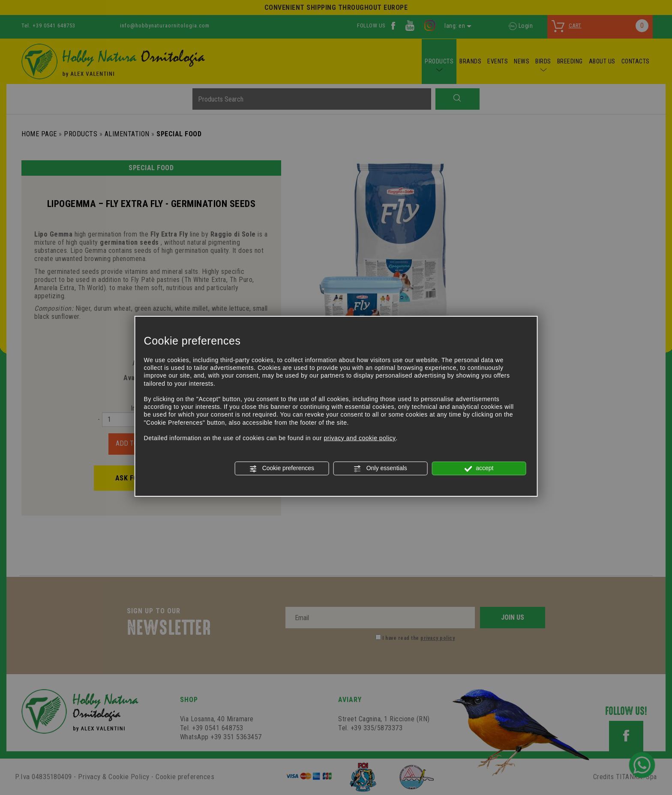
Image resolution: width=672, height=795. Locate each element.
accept (478, 468)
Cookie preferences (281, 468)
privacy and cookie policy (360, 438)
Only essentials (380, 468)
